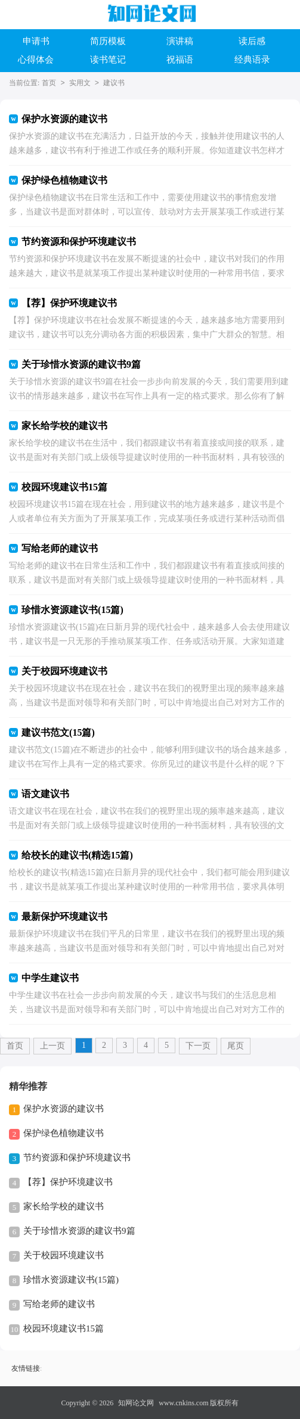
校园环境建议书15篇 (63, 1328)
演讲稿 (179, 41)
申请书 (36, 41)
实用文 (80, 83)
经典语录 (252, 59)
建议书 (114, 83)
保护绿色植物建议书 (63, 1133)
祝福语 (179, 59)
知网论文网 (136, 1403)
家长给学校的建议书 (63, 1206)
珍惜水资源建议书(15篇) (71, 1279)
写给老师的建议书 (59, 1304)
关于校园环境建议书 (63, 1255)
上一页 (52, 1045)
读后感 (252, 41)
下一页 (198, 1045)
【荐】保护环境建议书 (68, 1182)
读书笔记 (108, 59)
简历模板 (108, 41)
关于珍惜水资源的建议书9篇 (79, 1231)
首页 (49, 83)
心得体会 (36, 59)
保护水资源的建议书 (63, 1108)
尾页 (235, 1045)
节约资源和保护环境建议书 (77, 1157)
